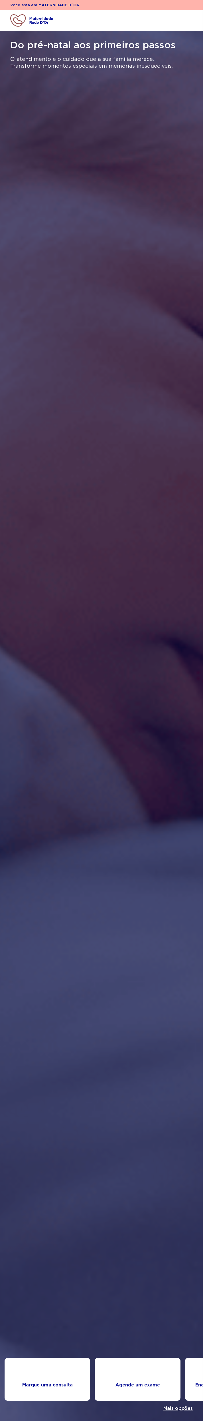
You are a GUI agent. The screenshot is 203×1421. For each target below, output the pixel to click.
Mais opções (178, 1408)
